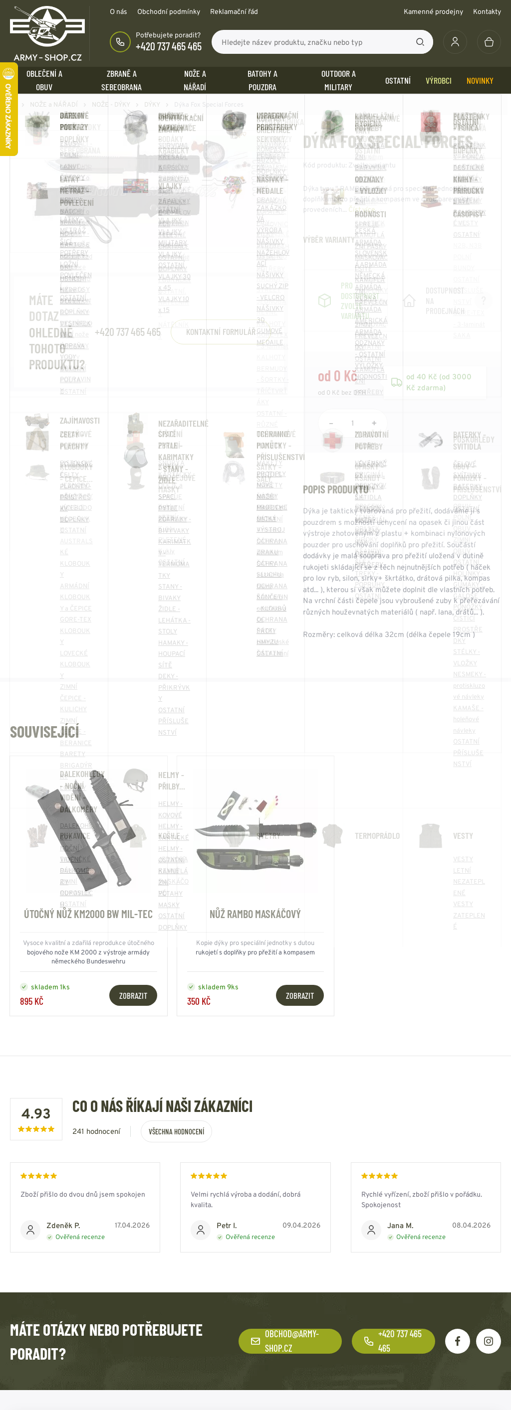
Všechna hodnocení (176, 1131)
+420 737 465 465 (169, 45)
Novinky (480, 80)
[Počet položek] (353, 423)
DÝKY (152, 104)
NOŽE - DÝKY (111, 104)
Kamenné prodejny (433, 11)
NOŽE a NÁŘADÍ (195, 80)
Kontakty (487, 11)
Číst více (361, 209)
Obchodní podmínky (168, 11)
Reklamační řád (234, 11)
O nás (118, 11)
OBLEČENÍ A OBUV (44, 80)
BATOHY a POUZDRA (262, 80)
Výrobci (439, 80)
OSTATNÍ (398, 80)
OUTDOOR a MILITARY (338, 80)
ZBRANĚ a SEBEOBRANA (121, 80)
